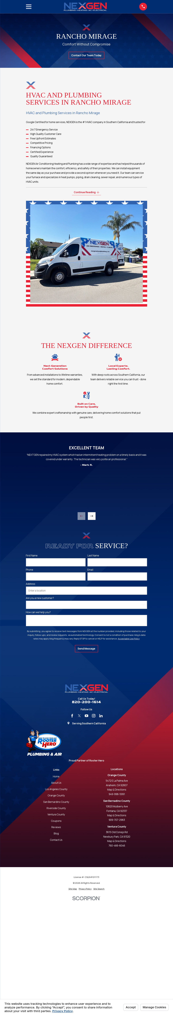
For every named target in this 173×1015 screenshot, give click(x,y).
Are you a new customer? (40, 598)
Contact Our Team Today (86, 55)
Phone (29, 569)
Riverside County (56, 808)
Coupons (56, 821)
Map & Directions (116, 789)
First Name (32, 555)
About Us (56, 782)
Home (56, 776)
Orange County (56, 795)
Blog (56, 833)
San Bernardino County (56, 802)
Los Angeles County (56, 789)
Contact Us (56, 840)
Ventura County (56, 814)
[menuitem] (73, 889)
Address (30, 583)
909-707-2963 (117, 820)
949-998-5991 (117, 794)
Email (90, 569)
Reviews (56, 827)
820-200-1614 (86, 702)
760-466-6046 (117, 845)
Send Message (86, 648)
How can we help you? (38, 612)
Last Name (93, 555)
